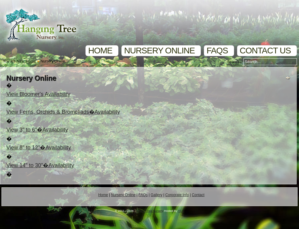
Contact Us (265, 51)
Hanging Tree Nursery (148, 210)
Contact (198, 195)
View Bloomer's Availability (38, 94)
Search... (234, 62)
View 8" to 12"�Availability (38, 148)
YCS (181, 210)
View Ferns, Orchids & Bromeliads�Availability (63, 112)
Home (100, 51)
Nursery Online (159, 51)
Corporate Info (177, 195)
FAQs (217, 51)
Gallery (156, 195)
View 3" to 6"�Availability (37, 130)
